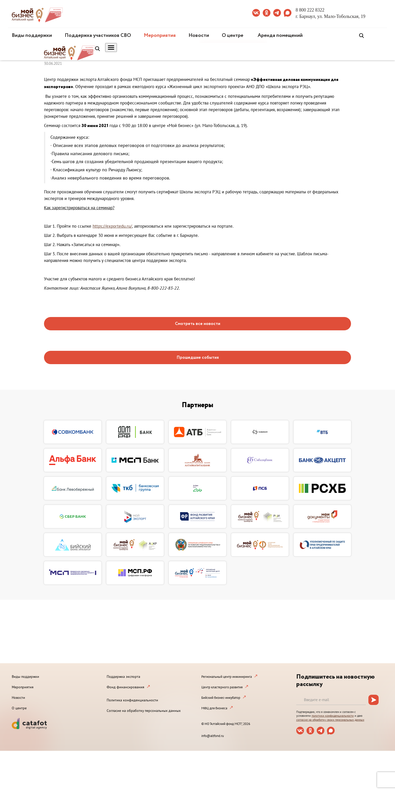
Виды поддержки (32, 35)
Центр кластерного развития (222, 687)
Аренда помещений (280, 35)
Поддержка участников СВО (98, 35)
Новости (199, 35)
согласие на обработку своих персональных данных (330, 720)
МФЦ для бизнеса (214, 708)
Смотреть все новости (197, 324)
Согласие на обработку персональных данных (144, 710)
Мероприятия (160, 35)
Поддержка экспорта (123, 676)
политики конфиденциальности (333, 716)
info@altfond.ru (212, 736)
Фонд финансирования (125, 687)
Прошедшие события (198, 357)
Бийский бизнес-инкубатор (220, 697)
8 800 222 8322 (310, 10)
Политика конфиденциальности (132, 700)
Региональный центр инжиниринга (226, 676)
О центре (232, 35)
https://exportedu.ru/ (112, 226)
